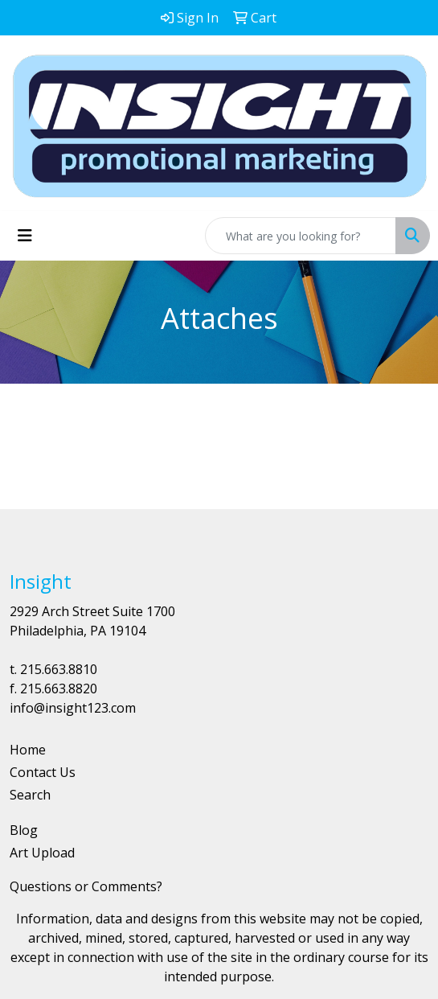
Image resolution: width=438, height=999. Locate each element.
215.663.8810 (58, 669)
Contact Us (43, 772)
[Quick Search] (300, 235)
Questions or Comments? (86, 886)
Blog (24, 830)
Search (30, 795)
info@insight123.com (73, 708)
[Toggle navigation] (25, 235)
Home (28, 749)
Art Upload (42, 852)
